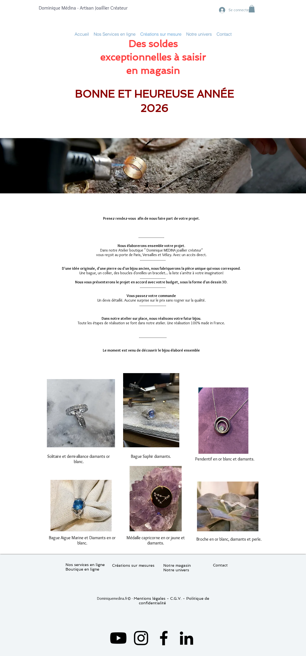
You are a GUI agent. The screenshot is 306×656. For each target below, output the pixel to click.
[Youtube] (118, 638)
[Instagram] (141, 638)
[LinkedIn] (186, 638)
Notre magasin (177, 565)
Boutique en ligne (82, 569)
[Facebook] (163, 638)
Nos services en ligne (85, 564)
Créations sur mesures (133, 565)
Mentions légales (149, 598)
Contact (220, 565)
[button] (252, 8)
